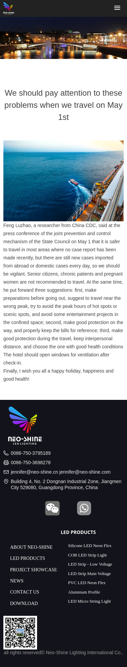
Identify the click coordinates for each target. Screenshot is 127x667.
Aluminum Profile (84, 592)
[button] (117, 8)
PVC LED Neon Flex (87, 582)
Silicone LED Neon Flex (90, 545)
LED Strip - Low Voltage (90, 564)
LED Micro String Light (89, 601)
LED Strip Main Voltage (89, 573)
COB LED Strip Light (87, 555)
